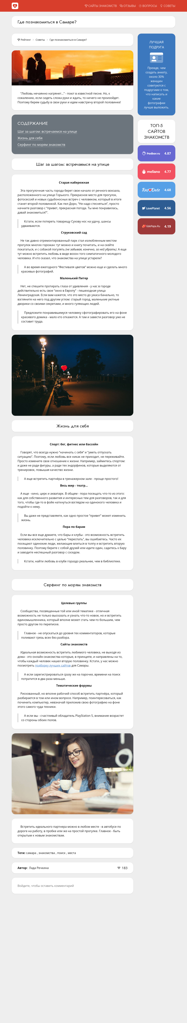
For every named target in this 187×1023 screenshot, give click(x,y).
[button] (122, 867)
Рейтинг (24, 39)
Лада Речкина (39, 868)
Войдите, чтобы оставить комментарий (46, 886)
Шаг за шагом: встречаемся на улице (47, 131)
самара (31, 853)
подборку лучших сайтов (53, 665)
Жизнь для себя (30, 138)
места (72, 853)
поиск (61, 853)
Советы (40, 39)
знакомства (47, 853)
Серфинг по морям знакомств (41, 144)
